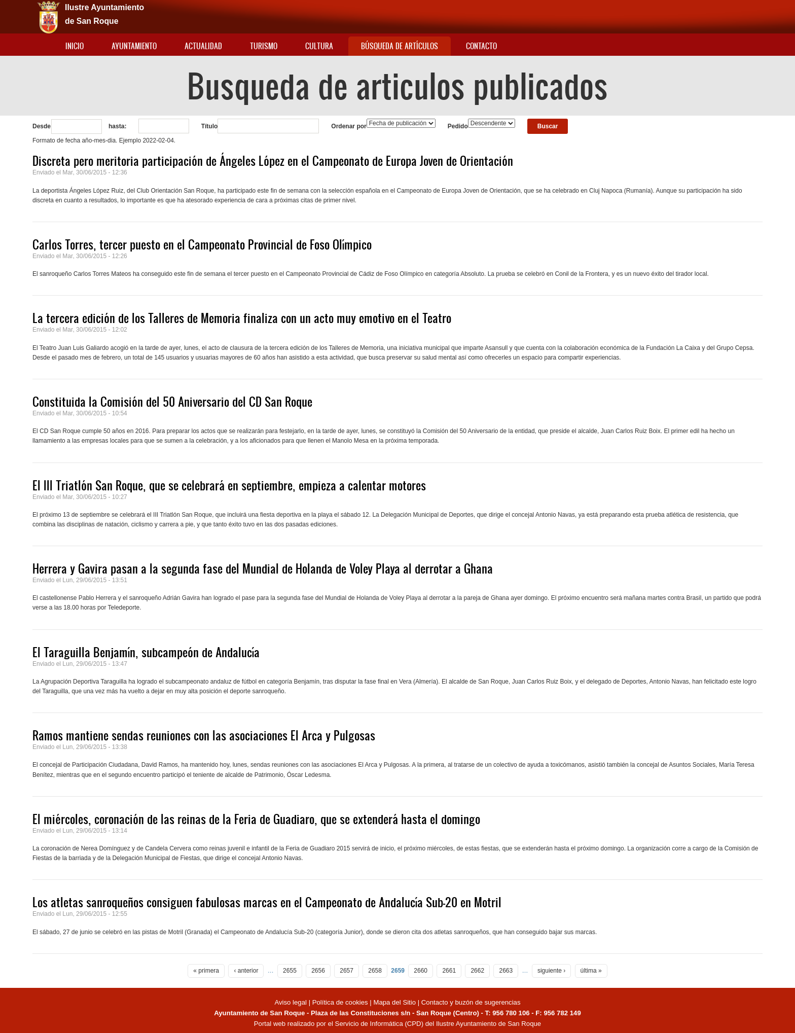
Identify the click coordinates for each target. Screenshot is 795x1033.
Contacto (481, 46)
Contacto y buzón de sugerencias (471, 1002)
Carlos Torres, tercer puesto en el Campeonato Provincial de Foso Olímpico (202, 244)
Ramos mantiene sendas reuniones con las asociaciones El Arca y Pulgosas (203, 735)
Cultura (319, 46)
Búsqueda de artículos (399, 46)
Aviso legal (291, 1002)
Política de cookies (340, 1002)
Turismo (263, 46)
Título (209, 126)
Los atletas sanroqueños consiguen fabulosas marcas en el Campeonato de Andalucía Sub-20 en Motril (266, 902)
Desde (41, 126)
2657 (346, 970)
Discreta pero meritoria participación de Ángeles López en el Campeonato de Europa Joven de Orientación (272, 161)
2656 (318, 970)
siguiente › (551, 970)
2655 (290, 970)
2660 (420, 970)
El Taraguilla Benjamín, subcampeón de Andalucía (146, 652)
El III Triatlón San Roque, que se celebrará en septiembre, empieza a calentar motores (229, 485)
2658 (375, 970)
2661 (449, 970)
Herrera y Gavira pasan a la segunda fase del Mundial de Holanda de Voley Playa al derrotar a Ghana (262, 568)
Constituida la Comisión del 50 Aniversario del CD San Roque (172, 402)
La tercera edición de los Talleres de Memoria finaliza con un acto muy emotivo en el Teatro (241, 318)
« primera (206, 970)
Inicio (74, 46)
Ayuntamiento (134, 46)
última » (591, 970)
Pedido (458, 126)
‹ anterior (246, 970)
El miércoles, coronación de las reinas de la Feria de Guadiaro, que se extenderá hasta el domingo (256, 819)
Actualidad (203, 46)
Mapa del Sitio (394, 1002)
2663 (506, 970)
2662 (477, 970)
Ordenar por (348, 126)
